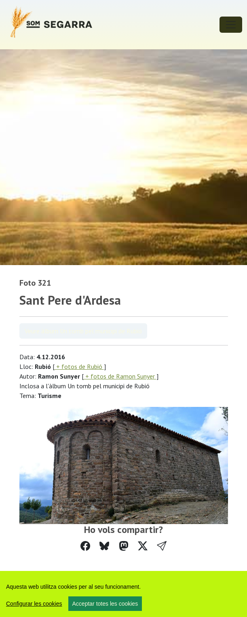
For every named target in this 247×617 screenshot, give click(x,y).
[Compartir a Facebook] (85, 546)
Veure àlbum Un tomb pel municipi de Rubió (83, 331)
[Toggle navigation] (231, 25)
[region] (123, 594)
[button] (162, 546)
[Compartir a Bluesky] (104, 546)
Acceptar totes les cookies (105, 603)
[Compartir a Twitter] (143, 546)
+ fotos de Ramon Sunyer (120, 376)
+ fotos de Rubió (79, 366)
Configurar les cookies (34, 603)
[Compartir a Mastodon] (124, 546)
